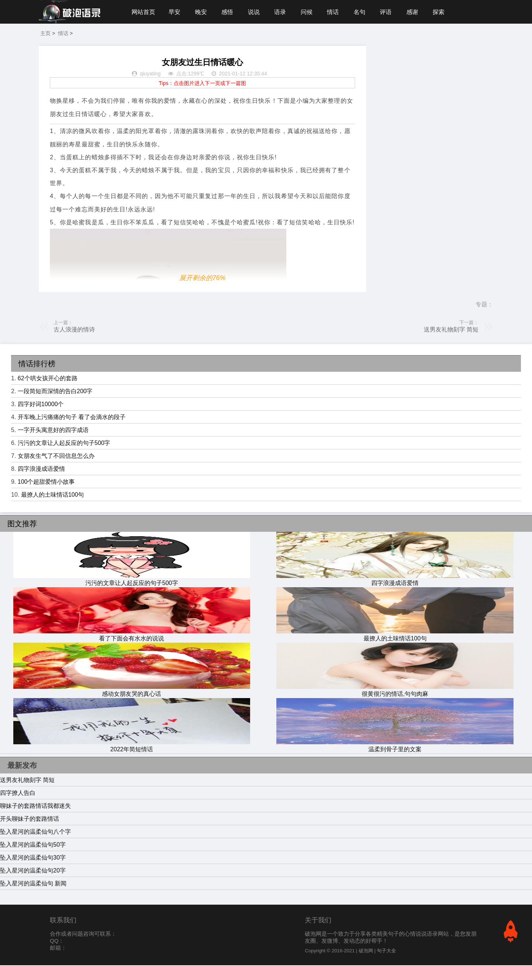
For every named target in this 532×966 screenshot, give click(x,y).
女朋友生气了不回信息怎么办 (56, 456)
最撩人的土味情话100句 (52, 495)
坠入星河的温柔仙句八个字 (35, 832)
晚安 (202, 12)
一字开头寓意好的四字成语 (53, 431)
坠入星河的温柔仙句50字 (33, 845)
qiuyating (150, 75)
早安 (175, 12)
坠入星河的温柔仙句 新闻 (33, 884)
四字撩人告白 (17, 793)
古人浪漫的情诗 (74, 330)
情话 (335, 12)
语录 (282, 12)
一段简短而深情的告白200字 (55, 392)
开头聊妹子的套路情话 (29, 819)
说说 (255, 12)
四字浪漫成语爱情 (41, 469)
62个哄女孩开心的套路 (48, 379)
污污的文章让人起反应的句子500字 (64, 444)
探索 (443, 12)
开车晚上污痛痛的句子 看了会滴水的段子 (72, 418)
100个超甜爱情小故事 (46, 482)
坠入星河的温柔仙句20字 (33, 871)
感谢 (416, 12)
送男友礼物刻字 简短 (451, 330)
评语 (389, 12)
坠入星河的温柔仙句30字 (33, 858)
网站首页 (143, 12)
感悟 (228, 12)
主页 (45, 34)
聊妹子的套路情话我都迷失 (35, 806)
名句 (362, 12)
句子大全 (386, 951)
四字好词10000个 (41, 405)
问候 (309, 12)
